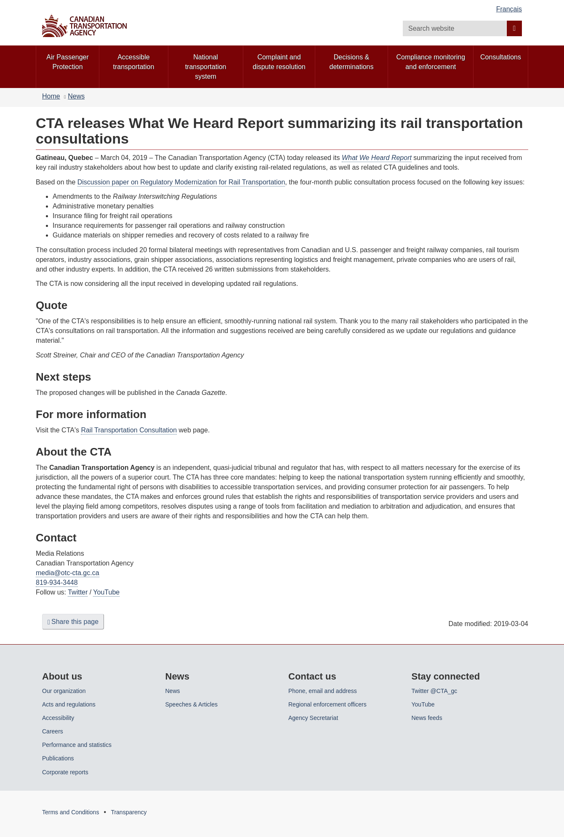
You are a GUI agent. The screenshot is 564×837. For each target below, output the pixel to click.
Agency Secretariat (313, 717)
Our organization (64, 691)
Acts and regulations (69, 704)
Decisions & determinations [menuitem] (352, 61)
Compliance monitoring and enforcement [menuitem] (430, 61)
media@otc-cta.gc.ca (67, 572)
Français (509, 9)
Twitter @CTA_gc (435, 691)
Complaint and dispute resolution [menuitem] (279, 61)
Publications (58, 758)
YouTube (106, 592)
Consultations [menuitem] (500, 57)
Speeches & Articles (191, 704)
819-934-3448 (57, 582)
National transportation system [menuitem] (205, 66)
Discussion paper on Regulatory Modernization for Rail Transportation (181, 182)
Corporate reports (65, 772)
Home (51, 96)
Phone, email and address (322, 691)
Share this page (73, 622)
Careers (52, 731)
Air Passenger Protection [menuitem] (67, 61)
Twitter (78, 592)
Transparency (128, 812)
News (76, 96)
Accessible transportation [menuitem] (133, 61)
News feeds (427, 717)
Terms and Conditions (70, 812)
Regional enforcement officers (327, 704)
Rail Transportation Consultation (129, 430)
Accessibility (58, 717)
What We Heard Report (377, 157)
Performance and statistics (77, 744)
